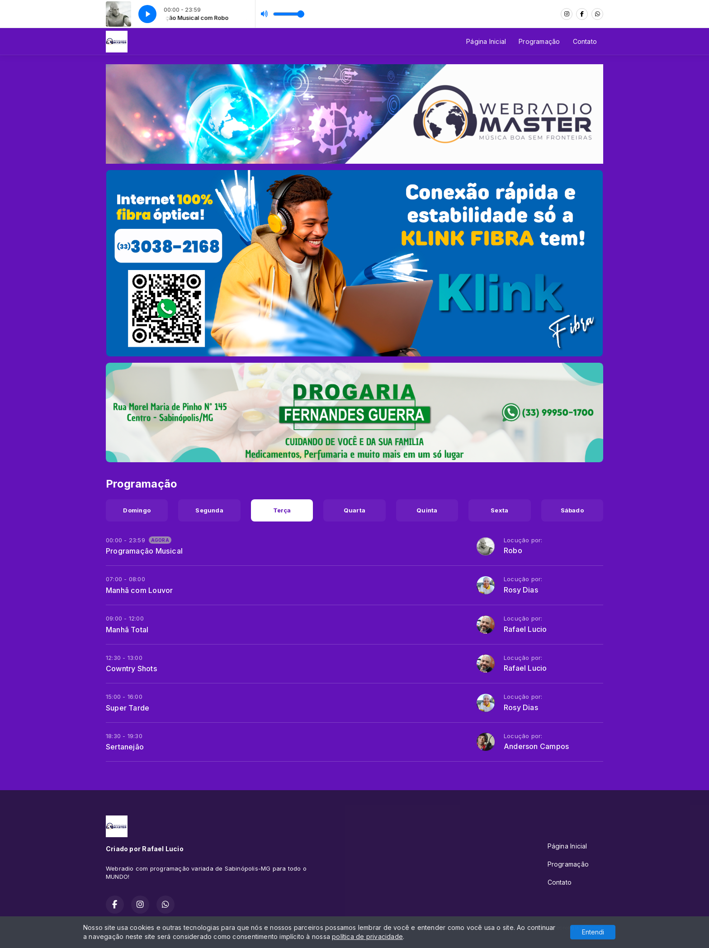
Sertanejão (125, 746)
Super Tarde (127, 707)
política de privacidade (367, 936)
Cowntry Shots (131, 668)
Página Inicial (486, 41)
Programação (539, 41)
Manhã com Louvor (139, 590)
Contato (585, 41)
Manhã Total (127, 629)
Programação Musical (144, 550)
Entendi (593, 932)
